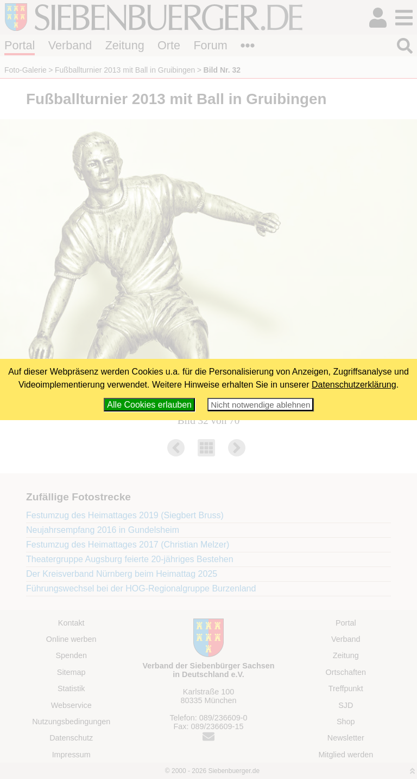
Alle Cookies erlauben (149, 404)
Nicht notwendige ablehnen (260, 404)
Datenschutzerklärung (354, 384)
